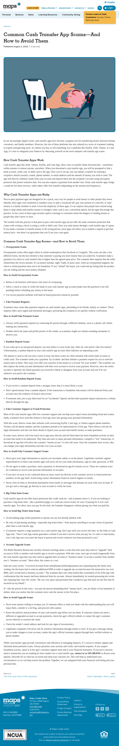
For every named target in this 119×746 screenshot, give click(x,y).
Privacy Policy (63, 698)
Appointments (65, 8)
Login (108, 8)
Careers (91, 8)
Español (110, 2)
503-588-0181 (36, 707)
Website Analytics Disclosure (57, 740)
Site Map (78, 715)
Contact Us (79, 8)
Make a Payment (48, 8)
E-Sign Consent (64, 708)
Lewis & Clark (32, 8)
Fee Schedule (80, 711)
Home (6, 26)
